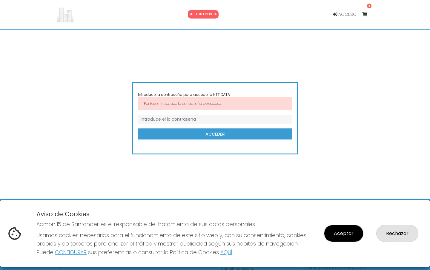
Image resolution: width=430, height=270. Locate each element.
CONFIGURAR (71, 252)
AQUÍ (226, 252)
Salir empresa (203, 14)
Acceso (345, 14)
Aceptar (344, 233)
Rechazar (397, 233)
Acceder (215, 134)
